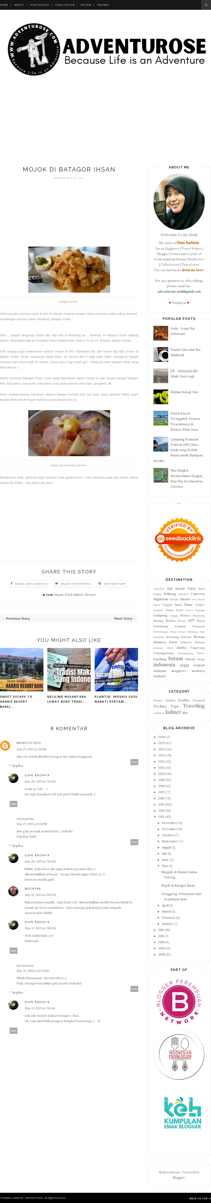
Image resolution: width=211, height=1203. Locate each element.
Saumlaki (158, 637)
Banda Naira (185, 588)
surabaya (198, 671)
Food (68, 595)
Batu (202, 588)
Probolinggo (160, 631)
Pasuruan (198, 626)
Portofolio (40, 4)
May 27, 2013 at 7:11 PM (31, 749)
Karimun (158, 610)
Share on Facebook (31, 583)
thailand (159, 676)
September (170, 841)
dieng (201, 659)
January (167, 924)
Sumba (181, 648)
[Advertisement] (105, 130)
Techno (160, 706)
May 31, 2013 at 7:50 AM (40, 928)
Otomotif (198, 700)
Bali (169, 588)
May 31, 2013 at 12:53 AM (32, 971)
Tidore (201, 653)
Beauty (157, 700)
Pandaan (180, 626)
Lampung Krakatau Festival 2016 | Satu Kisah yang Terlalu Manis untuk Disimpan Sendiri (178, 450)
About (19, 4)
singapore (178, 671)
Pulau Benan (177, 631)
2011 (161, 936)
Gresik (174, 599)
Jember (200, 605)
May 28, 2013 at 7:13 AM (40, 781)
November (170, 829)
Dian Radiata (37, 775)
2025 (161, 743)
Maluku (171, 621)
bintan (190, 659)
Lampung (160, 615)
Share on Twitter (76, 583)
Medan (182, 620)
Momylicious (28, 743)
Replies (17, 766)
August (166, 847)
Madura (185, 615)
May (165, 866)
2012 (161, 930)
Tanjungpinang (163, 653)
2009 (161, 948)
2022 (161, 761)
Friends (103, 4)
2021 (161, 768)
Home (4, 4)
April (165, 905)
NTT (191, 621)
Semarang (172, 637)
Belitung (170, 594)
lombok (199, 665)
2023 (161, 755)
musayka (33, 888)
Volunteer (159, 712)
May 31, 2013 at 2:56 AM (40, 895)
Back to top (200, 1198)
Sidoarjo (186, 637)
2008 (161, 954)
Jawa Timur (184, 605)
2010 (161, 942)
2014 (161, 811)
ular (185, 713)
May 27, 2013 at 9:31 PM (31, 824)
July (164, 853)
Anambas (158, 588)
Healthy (183, 700)
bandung (159, 659)
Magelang (199, 615)
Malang (158, 621)
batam (58, 595)
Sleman (199, 637)
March (166, 911)
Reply (134, 762)
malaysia (159, 671)
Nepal (201, 621)
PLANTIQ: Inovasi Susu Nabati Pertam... (116, 699)
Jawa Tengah (162, 605)
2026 (161, 737)
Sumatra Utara (163, 647)
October (168, 835)
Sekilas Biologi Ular (184, 392)
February (168, 918)
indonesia (164, 664)
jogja (184, 665)
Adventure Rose (34, 1197)
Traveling (194, 706)
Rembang (192, 631)
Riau (202, 631)
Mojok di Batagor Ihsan (178, 885)
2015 (161, 804)
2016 (161, 798)
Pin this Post (115, 583)
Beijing (157, 594)
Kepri (179, 610)
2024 (161, 749)
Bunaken (183, 594)
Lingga (174, 615)
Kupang (200, 610)
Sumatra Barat (165, 642)
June (165, 860)
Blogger (178, 1177)
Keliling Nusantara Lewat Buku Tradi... (66, 699)
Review (86, 4)
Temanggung (185, 653)
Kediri (170, 610)
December (169, 823)
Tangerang (197, 648)
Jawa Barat (198, 599)
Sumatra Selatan (192, 642)
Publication (65, 4)
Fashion (170, 700)
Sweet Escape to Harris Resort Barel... (16, 702)
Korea (189, 610)
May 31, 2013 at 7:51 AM (40, 1008)
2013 (161, 817)
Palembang (160, 626)
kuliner (79, 595)
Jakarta (185, 599)
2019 (161, 780)
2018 (161, 786)
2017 (161, 792)
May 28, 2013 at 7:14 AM (40, 861)
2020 (161, 774)
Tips (175, 706)
